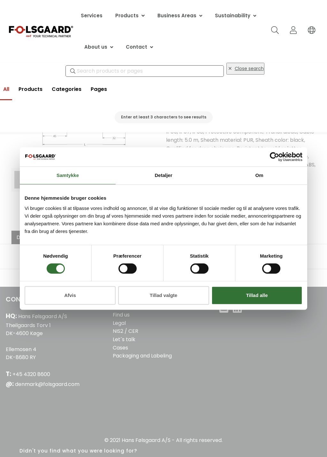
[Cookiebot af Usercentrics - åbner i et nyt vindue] (274, 157)
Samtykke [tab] (68, 175)
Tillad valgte (163, 295)
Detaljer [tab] (163, 175)
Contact (136, 47)
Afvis (70, 295)
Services (92, 15)
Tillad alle (257, 295)
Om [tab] (259, 175)
